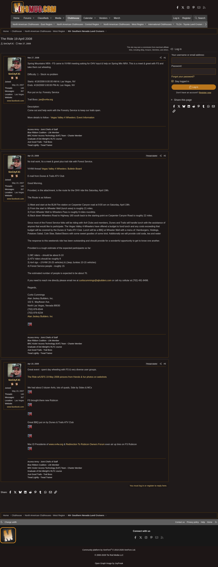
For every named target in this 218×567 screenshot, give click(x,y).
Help (191, 523)
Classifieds (43, 18)
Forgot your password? (171, 78)
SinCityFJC (20, 45)
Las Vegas (31, 96)
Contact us (166, 523)
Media (58, 18)
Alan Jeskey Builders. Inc (52, 332)
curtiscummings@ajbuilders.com (107, 292)
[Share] (149, 59)
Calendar (88, 18)
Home (16, 18)
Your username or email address (176, 56)
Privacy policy (180, 523)
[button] (33, 18)
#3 (153, 379)
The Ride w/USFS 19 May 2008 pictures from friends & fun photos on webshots (79, 392)
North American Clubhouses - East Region (32, 24)
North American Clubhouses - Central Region (78, 24)
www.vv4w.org (68, 460)
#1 (153, 59)
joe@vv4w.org (58, 101)
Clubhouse (73, 18)
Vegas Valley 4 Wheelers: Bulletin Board (74, 170)
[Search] (200, 18)
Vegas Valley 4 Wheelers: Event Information (84, 119)
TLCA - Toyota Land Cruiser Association (194, 24)
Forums (27, 18)
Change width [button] (22, 523)
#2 (153, 157)
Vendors (103, 18)
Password (164, 67)
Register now (193, 94)
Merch (117, 18)
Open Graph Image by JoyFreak (109, 563)
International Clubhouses (160, 24)
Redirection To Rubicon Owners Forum (97, 460)
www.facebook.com (27, 102)
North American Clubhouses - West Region (124, 24)
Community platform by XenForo (109, 551)
